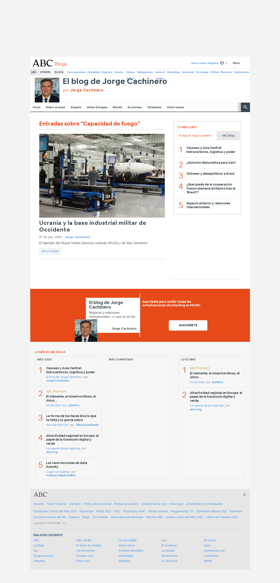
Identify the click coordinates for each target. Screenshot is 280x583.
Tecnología (201, 72)
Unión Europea (97, 107)
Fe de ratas (53, 405)
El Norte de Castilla (88, 545)
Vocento (39, 504)
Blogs (59, 72)
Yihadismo (154, 107)
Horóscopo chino (134, 511)
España (76, 107)
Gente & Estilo (160, 73)
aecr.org (52, 452)
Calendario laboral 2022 (211, 511)
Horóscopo (86, 511)
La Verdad (168, 550)
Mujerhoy (125, 560)
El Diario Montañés (131, 550)
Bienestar (226, 72)
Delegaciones (145, 72)
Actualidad (93, 72)
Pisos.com (83, 560)
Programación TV (182, 511)
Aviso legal (176, 504)
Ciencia (118, 72)
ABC (34, 72)
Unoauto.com (84, 555)
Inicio (37, 107)
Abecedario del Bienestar (127, 517)
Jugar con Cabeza (58, 471)
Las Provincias (85, 550)
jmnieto (74, 405)
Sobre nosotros (57, 504)
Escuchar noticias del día (50, 517)
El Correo (210, 540)
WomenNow (169, 555)
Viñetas (214, 72)
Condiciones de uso (154, 504)
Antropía (74, 517)
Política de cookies (126, 504)
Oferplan (39, 560)
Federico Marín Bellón (61, 475)
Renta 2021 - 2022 (108, 511)
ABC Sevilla (84, 540)
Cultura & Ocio (130, 73)
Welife (208, 560)
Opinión (45, 72)
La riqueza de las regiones (63, 448)
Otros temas (175, 107)
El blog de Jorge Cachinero (115, 82)
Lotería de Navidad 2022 (222, 517)
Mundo (117, 107)
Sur (36, 550)
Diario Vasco (127, 545)
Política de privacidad (97, 504)
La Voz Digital (128, 540)
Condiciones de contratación (204, 504)
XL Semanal (169, 560)
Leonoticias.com (214, 550)
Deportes (107, 72)
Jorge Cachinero (77, 237)
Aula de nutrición (57, 425)
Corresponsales (76, 72)
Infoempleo (126, 555)
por (83, 90)
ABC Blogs (228, 135)
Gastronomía (241, 72)
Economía (188, 72)
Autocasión (211, 555)
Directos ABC (154, 517)
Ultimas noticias (158, 511)
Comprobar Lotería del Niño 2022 (55, 511)
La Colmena (100, 517)
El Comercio (169, 545)
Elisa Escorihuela (87, 425)
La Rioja (39, 545)
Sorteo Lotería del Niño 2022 (184, 517)
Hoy (164, 540)
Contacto (75, 504)
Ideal (207, 545)
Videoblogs (173, 72)
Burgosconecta (43, 555)
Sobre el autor (55, 107)
